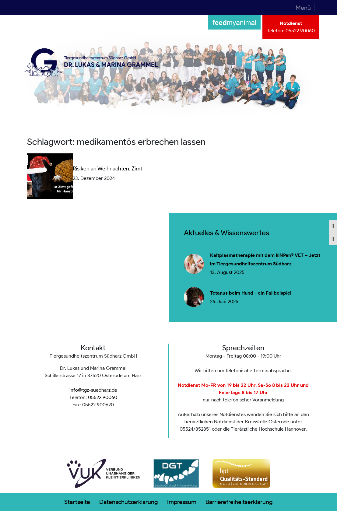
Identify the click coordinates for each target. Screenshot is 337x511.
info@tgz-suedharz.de (93, 390)
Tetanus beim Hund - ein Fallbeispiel (250, 293)
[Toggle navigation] (303, 7)
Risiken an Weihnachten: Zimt (107, 168)
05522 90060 (300, 30)
